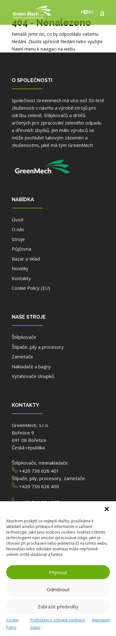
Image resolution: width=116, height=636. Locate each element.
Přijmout (58, 572)
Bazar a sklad (26, 259)
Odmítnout (58, 589)
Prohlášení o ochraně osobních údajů (57, 623)
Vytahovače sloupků (33, 376)
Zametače (22, 356)
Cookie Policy (12, 623)
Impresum (101, 620)
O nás (18, 229)
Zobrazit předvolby (58, 606)
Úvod (17, 219)
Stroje (18, 239)
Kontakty (21, 278)
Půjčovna (21, 249)
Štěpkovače (24, 337)
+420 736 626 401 (39, 471)
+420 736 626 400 (39, 486)
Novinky (20, 268)
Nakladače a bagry (31, 366)
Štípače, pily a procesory (38, 347)
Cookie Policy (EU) (31, 288)
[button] (107, 509)
